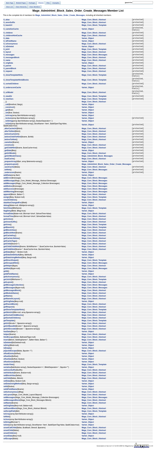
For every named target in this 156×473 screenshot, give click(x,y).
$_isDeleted (9, 51)
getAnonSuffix (10, 244)
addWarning (9, 213)
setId (6, 408)
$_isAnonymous (11, 48)
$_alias (7, 20)
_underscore (9, 194)
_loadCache (9, 179)
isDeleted (8, 364)
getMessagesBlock (12, 312)
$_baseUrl (8, 26)
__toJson (8, 133)
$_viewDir (8, 110)
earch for (128, 2)
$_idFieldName (10, 45)
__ (4, 116)
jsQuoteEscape (10, 373)
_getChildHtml (10, 166)
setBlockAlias (10, 397)
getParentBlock (10, 326)
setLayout (8, 417)
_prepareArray (10, 182)
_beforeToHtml (10, 156)
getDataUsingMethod (13, 279)
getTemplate (9, 342)
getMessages (9, 310)
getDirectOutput (10, 282)
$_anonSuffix (9, 23)
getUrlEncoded (10, 351)
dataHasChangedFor (12, 224)
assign (6, 219)
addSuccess (9, 211)
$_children (8, 35)
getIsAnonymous (11, 299)
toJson (6, 441)
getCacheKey (9, 257)
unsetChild (8, 452)
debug (6, 227)
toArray (7, 436)
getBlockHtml (9, 255)
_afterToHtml (9, 147)
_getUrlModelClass (12, 175)
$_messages (9, 61)
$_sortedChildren (11, 95)
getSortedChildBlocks (13, 337)
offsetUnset (9, 384)
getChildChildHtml (12, 268)
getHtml (7, 290)
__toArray (8, 130)
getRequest (8, 329)
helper (6, 356)
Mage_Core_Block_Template (94, 26)
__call (6, 119)
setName (7, 425)
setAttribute (9, 395)
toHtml (6, 438)
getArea (7, 246)
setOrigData (9, 428)
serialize (7, 389)
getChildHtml (9, 271)
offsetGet (8, 378)
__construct (9, 121)
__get (6, 124)
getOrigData (9, 323)
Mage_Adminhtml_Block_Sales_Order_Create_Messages (60, 15)
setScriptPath (9, 433)
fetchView (8, 230)
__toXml (7, 138)
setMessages (9, 419)
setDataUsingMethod (13, 406)
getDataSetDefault (11, 277)
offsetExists (9, 375)
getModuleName (11, 315)
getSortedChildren (12, 340)
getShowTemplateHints (14, 331)
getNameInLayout (11, 320)
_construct (8, 163)
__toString (8, 135)
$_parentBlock (10, 77)
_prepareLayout (10, 185)
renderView (8, 386)
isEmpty (7, 370)
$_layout (7, 58)
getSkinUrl (8, 334)
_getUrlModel (9, 172)
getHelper (8, 288)
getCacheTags (10, 263)
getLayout (8, 304)
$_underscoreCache (12, 99)
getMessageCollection (13, 307)
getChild (7, 266)
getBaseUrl (8, 249)
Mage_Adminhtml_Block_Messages (97, 175)
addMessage (9, 203)
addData (7, 197)
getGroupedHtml (11, 285)
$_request (8, 80)
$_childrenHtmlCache (13, 38)
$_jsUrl (7, 55)
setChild (7, 400)
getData (7, 274)
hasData (7, 353)
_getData (7, 169)
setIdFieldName (10, 411)
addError (7, 200)
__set (6, 127)
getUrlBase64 (9, 348)
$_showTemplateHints (13, 85)
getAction (8, 241)
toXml (6, 447)
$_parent (7, 74)
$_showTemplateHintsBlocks (16, 90)
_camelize (8, 159)
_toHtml (7, 191)
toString (7, 444)
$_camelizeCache (11, 31)
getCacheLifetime (11, 260)
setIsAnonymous (11, 414)
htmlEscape (9, 359)
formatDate (8, 235)
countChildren (10, 222)
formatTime (8, 238)
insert (6, 362)
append (7, 216)
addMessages (10, 205)
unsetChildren (10, 455)
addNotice (8, 208)
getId (6, 293)
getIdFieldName (10, 296)
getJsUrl (7, 301)
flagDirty (7, 233)
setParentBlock (10, 430)
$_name (7, 67)
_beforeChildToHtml (12, 153)
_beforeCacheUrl (11, 150)
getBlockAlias (10, 252)
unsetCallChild (10, 449)
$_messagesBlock (11, 64)
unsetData (8, 458)
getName (7, 318)
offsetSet (7, 381)
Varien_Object (88, 31)
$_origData (8, 71)
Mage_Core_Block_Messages (94, 61)
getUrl (6, 345)
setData (7, 403)
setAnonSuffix (10, 392)
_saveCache (9, 188)
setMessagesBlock (12, 422)
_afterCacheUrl (10, 143)
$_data (6, 42)
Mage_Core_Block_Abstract (94, 20)
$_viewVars (8, 113)
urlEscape (8, 460)
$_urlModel (8, 105)
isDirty (6, 367)
